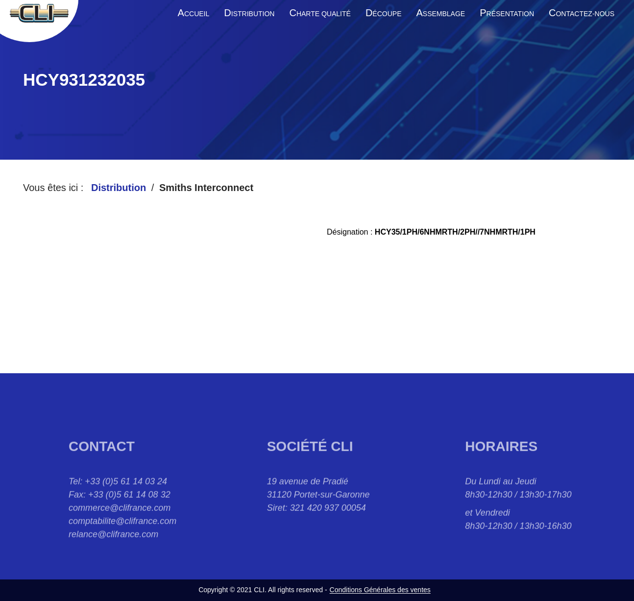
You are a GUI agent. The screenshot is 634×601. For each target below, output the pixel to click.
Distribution (118, 187)
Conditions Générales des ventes (380, 590)
